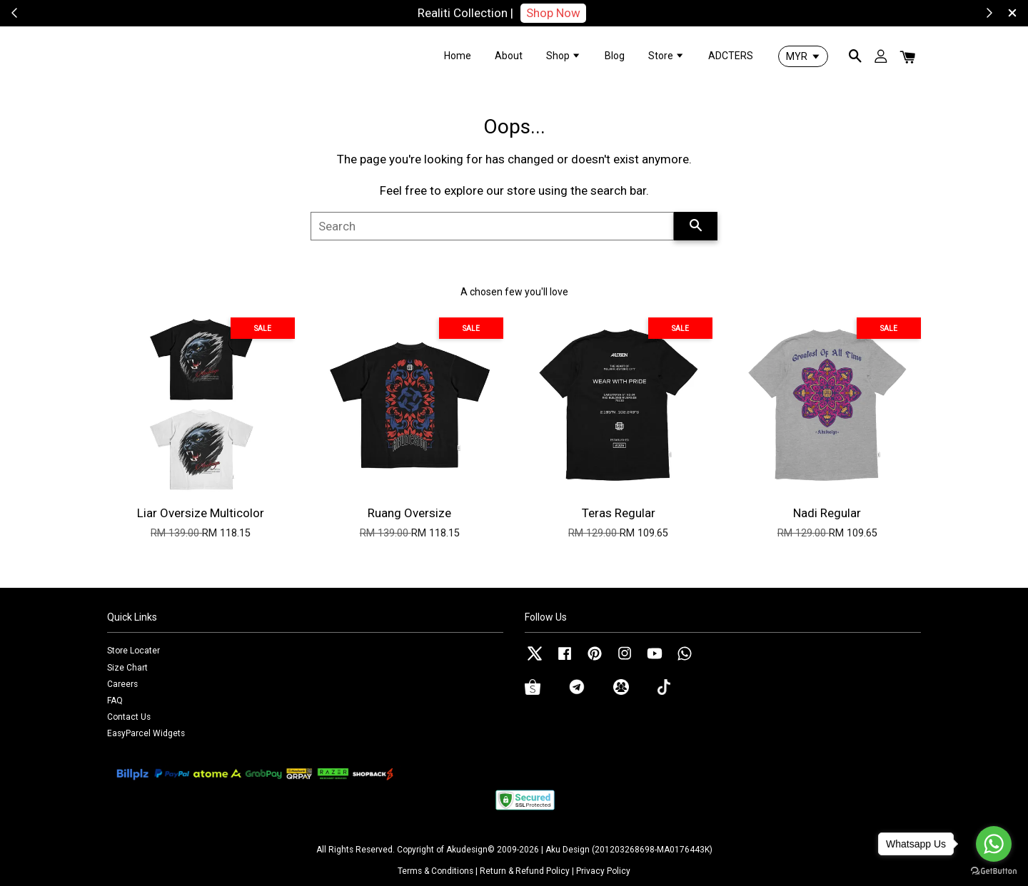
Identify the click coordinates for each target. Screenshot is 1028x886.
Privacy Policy (603, 871)
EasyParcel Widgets (146, 733)
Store (666, 55)
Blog (615, 55)
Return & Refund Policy (525, 871)
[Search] (492, 226)
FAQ (115, 701)
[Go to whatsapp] (994, 844)
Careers (122, 684)
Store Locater (133, 651)
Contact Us (129, 717)
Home (457, 55)
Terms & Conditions (435, 871)
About (509, 55)
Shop (563, 55)
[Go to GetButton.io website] (994, 871)
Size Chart (127, 668)
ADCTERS (730, 55)
